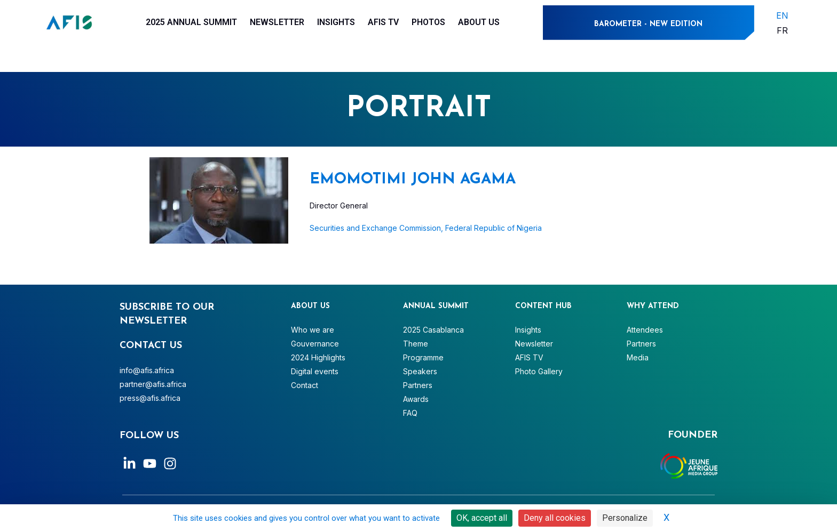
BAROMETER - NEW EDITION (648, 24)
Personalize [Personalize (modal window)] (625, 518)
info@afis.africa (147, 370)
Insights (336, 22)
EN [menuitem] (782, 15)
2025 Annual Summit (191, 22)
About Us (479, 22)
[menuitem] (782, 15)
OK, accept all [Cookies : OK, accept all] (481, 518)
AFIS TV (383, 22)
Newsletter (277, 22)
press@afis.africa (150, 397)
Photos (428, 22)
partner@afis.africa (153, 384)
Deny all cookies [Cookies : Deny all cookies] (555, 518)
